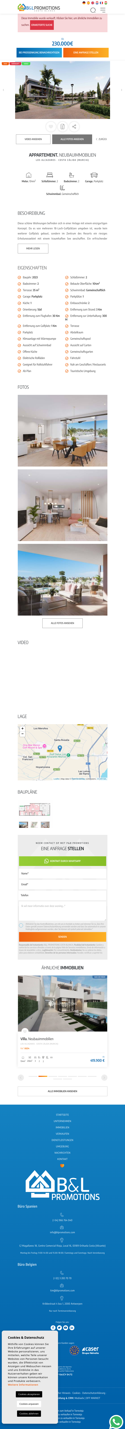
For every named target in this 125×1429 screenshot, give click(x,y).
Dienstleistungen (62, 1140)
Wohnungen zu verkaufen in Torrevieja (62, 1421)
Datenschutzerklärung (52, 926)
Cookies (76, 1393)
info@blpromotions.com (62, 1232)
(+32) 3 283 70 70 (62, 1278)
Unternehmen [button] (62, 1121)
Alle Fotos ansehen (72, 139)
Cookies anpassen (29, 1403)
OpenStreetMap (78, 779)
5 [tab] (72, 1076)
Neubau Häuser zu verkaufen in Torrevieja (62, 1414)
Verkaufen (62, 1133)
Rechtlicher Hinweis (60, 1393)
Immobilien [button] (62, 1127)
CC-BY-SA (101, 779)
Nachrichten (62, 1152)
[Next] (104, 1078)
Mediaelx (79, 1398)
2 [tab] (43, 1076)
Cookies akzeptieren (29, 1394)
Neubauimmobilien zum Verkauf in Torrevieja (62, 1410)
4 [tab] (62, 1076)
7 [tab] (92, 1076)
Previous (3, 90)
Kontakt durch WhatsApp (62, 861)
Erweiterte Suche (42, 25)
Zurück (101, 139)
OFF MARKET (93, 1398)
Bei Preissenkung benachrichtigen (39, 52)
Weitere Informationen (23, 1384)
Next (121, 90)
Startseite (62, 1114)
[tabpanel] (62, 1021)
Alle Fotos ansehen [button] (62, 623)
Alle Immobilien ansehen (62, 1091)
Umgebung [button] (62, 1146)
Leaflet (56, 779)
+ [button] (22, 729)
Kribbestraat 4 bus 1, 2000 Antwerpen (62, 1303)
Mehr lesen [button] (33, 248)
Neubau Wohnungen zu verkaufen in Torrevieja (62, 1418)
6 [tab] (82, 1076)
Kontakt (62, 1159)
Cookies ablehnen (29, 1413)
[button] (74, 127)
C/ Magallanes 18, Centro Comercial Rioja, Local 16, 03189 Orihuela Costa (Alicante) (62, 1245)
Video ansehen (33, 139)
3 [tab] (52, 1076)
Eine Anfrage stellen (85, 52)
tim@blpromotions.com (62, 1290)
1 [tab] (33, 1076)
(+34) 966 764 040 (62, 1220)
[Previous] (21, 1078)
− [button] (22, 734)
